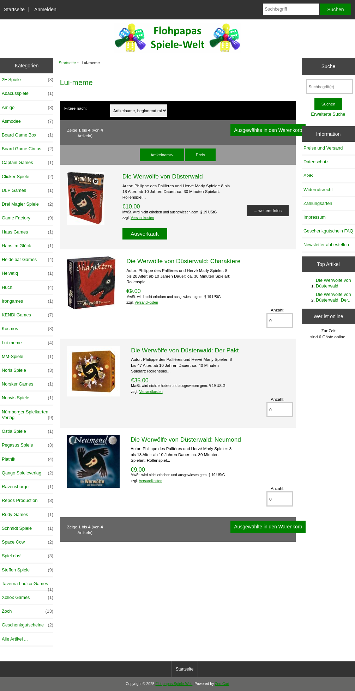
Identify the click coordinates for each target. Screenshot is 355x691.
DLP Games (27, 190)
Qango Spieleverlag (27, 473)
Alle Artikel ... (15, 639)
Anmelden (45, 9)
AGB (308, 175)
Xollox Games (27, 597)
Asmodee (27, 121)
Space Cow (27, 542)
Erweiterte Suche (328, 114)
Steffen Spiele (27, 570)
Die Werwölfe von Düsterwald (162, 176)
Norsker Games (27, 384)
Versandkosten (142, 218)
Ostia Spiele (27, 431)
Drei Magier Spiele (27, 204)
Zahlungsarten (317, 203)
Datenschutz (316, 161)
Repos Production (27, 500)
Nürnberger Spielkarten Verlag (27, 414)
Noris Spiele (27, 370)
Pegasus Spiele (27, 445)
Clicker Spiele (27, 177)
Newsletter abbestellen (326, 244)
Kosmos (27, 329)
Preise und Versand (323, 148)
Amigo (27, 107)
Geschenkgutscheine (27, 625)
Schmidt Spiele (27, 528)
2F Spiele (27, 80)
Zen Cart (222, 684)
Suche (328, 66)
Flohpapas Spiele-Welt (174, 684)
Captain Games (27, 162)
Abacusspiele (27, 93)
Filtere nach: (75, 108)
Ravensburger (27, 487)
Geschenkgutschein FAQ (328, 231)
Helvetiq (27, 273)
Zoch (27, 611)
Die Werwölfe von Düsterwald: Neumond (186, 439)
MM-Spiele (27, 356)
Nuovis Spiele (27, 398)
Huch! (27, 287)
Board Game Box (27, 135)
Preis (200, 154)
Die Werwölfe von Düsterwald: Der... (333, 297)
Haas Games (27, 232)
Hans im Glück (27, 246)
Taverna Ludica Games (27, 585)
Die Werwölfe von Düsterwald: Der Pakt (185, 350)
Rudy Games (27, 514)
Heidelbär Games (27, 259)
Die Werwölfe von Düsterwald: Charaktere (183, 261)
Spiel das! (27, 556)
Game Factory (27, 218)
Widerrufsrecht (318, 189)
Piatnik (27, 459)
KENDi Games (27, 315)
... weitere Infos (268, 210)
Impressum (314, 217)
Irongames (27, 301)
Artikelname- (161, 154)
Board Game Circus (27, 149)
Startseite (14, 9)
